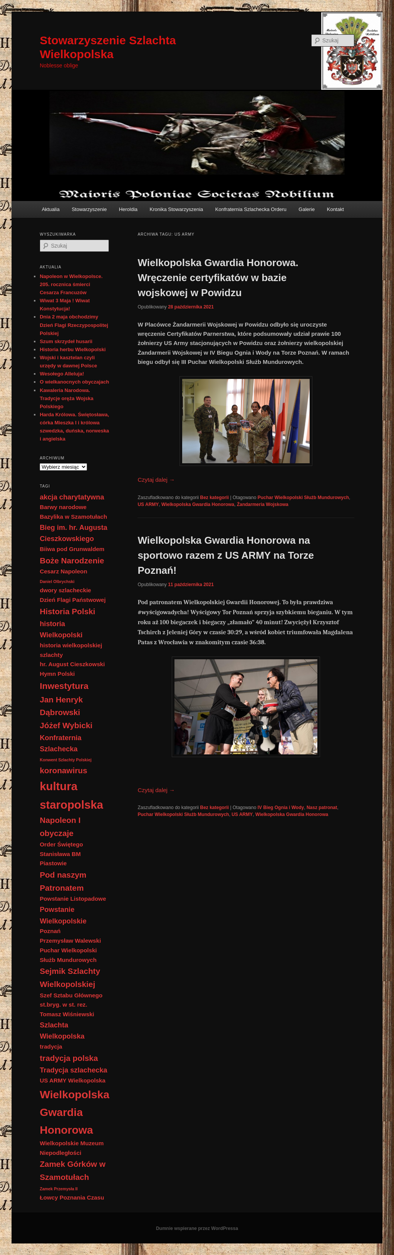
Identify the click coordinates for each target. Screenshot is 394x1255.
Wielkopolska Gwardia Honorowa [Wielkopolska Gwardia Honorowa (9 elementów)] (74, 1112)
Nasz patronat (322, 807)
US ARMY (148, 504)
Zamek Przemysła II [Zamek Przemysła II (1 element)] (58, 1188)
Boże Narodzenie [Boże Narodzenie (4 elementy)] (72, 560)
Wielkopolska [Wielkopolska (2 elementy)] (87, 1080)
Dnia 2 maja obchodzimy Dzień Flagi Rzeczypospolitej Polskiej (74, 325)
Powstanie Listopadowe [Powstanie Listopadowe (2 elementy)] (73, 898)
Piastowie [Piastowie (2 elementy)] (53, 863)
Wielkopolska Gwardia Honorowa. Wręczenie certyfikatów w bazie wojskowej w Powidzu (217, 277)
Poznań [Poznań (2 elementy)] (50, 931)
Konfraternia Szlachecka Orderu (251, 209)
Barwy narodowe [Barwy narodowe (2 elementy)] (63, 507)
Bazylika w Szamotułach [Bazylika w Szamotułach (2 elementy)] (73, 516)
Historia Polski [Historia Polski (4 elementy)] (67, 611)
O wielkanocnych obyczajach (74, 382)
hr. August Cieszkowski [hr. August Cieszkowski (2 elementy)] (72, 664)
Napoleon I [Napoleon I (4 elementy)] (60, 820)
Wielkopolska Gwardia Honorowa (197, 504)
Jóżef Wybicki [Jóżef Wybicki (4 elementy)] (66, 725)
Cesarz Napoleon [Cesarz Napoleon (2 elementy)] (63, 571)
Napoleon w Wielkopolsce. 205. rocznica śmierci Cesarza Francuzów (71, 284)
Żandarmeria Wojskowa (262, 504)
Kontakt (335, 209)
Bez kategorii (214, 497)
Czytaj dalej (156, 479)
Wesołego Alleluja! (62, 374)
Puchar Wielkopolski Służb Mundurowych (303, 497)
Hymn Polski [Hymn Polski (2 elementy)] (57, 673)
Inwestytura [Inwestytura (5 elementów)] (64, 686)
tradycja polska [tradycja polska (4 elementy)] (69, 1058)
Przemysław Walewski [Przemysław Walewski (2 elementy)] (70, 940)
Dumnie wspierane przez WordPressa (197, 1228)
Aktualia (50, 209)
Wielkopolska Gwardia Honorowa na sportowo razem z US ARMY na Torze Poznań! (225, 555)
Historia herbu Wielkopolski (73, 349)
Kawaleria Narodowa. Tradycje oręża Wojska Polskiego (66, 398)
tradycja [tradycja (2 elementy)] (51, 1046)
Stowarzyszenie (89, 209)
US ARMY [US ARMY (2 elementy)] (53, 1080)
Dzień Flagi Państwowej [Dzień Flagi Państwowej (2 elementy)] (73, 600)
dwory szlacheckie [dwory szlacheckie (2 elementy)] (65, 590)
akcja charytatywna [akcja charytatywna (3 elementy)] (72, 497)
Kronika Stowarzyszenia (176, 209)
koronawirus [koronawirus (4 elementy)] (63, 770)
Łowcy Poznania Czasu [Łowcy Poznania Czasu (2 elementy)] (72, 1197)
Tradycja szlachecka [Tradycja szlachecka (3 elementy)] (73, 1070)
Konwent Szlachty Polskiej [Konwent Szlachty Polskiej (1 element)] (65, 759)
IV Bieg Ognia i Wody (281, 807)
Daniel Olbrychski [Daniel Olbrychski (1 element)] (57, 581)
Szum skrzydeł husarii (66, 341)
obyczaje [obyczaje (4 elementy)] (57, 833)
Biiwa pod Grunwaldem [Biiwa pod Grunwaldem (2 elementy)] (72, 549)
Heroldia (128, 209)
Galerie (306, 209)
